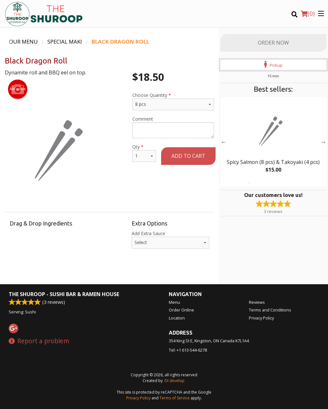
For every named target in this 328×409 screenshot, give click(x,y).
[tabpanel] (273, 142)
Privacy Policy (261, 318)
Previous (223, 142)
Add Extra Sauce (170, 239)
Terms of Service (175, 398)
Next (323, 142)
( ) (308, 13)
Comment (173, 127)
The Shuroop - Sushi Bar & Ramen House (64, 294)
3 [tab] (268, 183)
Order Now (273, 42)
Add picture (18, 89)
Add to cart (188, 155)
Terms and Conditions (270, 310)
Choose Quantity (173, 101)
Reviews (257, 302)
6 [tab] (297, 183)
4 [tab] (278, 183)
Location (177, 318)
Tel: (188, 350)
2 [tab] (259, 183)
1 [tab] (249, 183)
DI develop (174, 380)
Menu (174, 302)
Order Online (181, 310)
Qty (144, 153)
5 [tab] (287, 183)
